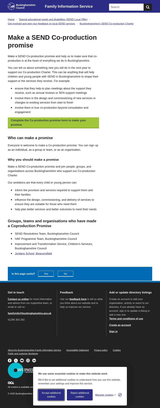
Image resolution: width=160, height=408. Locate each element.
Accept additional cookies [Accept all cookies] (51, 395)
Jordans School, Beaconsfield (33, 253)
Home (11, 19)
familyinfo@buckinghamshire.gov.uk (29, 313)
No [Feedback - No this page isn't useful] (65, 273)
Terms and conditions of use (126, 318)
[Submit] (148, 7)
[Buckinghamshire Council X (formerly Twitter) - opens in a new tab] (17, 360)
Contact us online (18, 299)
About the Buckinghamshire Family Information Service (34, 350)
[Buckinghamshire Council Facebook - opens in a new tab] (11, 360)
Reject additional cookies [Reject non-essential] (79, 395)
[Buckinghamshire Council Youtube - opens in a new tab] (23, 360)
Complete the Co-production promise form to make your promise (48, 122)
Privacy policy (101, 350)
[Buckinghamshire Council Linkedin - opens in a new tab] (35, 360)
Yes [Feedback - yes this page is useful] (46, 273)
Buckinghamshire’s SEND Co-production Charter (107, 23)
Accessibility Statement (77, 350)
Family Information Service (69, 6)
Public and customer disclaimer (23, 353)
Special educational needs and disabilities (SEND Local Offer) (53, 19)
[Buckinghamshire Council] (21, 6)
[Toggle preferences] (105, 395)
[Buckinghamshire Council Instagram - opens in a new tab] (29, 360)
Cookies (117, 350)
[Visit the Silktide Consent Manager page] (120, 395)
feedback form (78, 299)
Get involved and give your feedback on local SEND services (41, 23)
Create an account (120, 325)
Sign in (113, 331)
